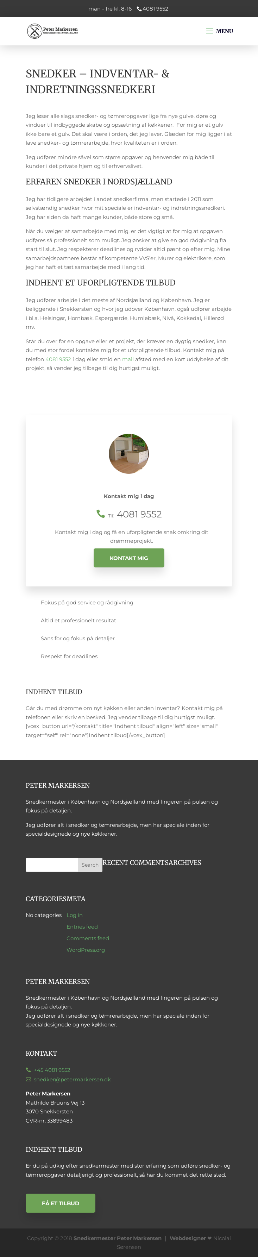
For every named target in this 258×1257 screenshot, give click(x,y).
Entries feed (82, 926)
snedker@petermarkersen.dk (72, 1079)
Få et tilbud (60, 1203)
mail (128, 359)
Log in (75, 915)
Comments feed (88, 938)
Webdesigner (188, 1238)
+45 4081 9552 (52, 1070)
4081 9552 (58, 359)
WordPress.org (86, 950)
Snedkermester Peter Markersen (118, 1238)
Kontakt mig (129, 557)
